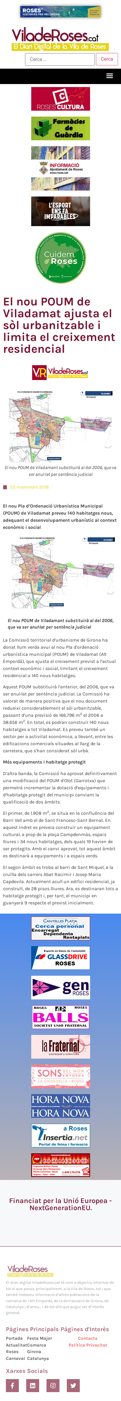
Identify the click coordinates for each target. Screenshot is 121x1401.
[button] (109, 75)
